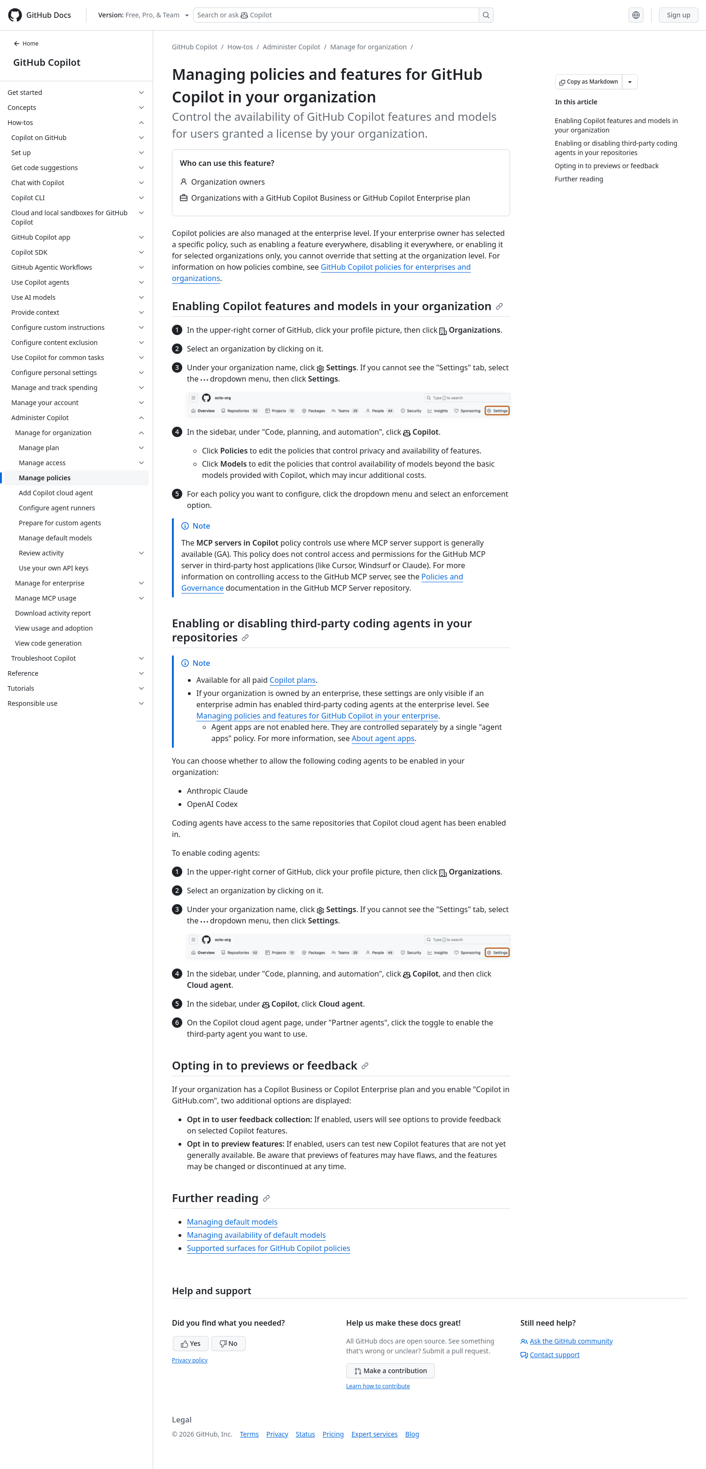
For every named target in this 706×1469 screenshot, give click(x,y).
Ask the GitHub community (566, 1340)
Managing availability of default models (256, 1235)
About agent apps (383, 738)
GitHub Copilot (46, 62)
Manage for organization (368, 46)
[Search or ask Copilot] (343, 15)
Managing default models (232, 1222)
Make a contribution (390, 1370)
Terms (249, 1434)
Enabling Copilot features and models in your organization (337, 305)
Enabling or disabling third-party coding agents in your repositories (322, 630)
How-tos (240, 46)
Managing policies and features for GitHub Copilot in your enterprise (317, 716)
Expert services (374, 1434)
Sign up (678, 14)
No (228, 1343)
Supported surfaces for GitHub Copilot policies (268, 1248)
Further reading (221, 1197)
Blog (412, 1434)
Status (305, 1434)
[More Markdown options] (630, 81)
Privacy (277, 1434)
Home (26, 43)
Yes (191, 1343)
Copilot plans (293, 680)
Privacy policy (190, 1360)
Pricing (333, 1434)
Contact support (550, 1354)
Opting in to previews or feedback (270, 1065)
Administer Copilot (291, 46)
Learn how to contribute (378, 1386)
